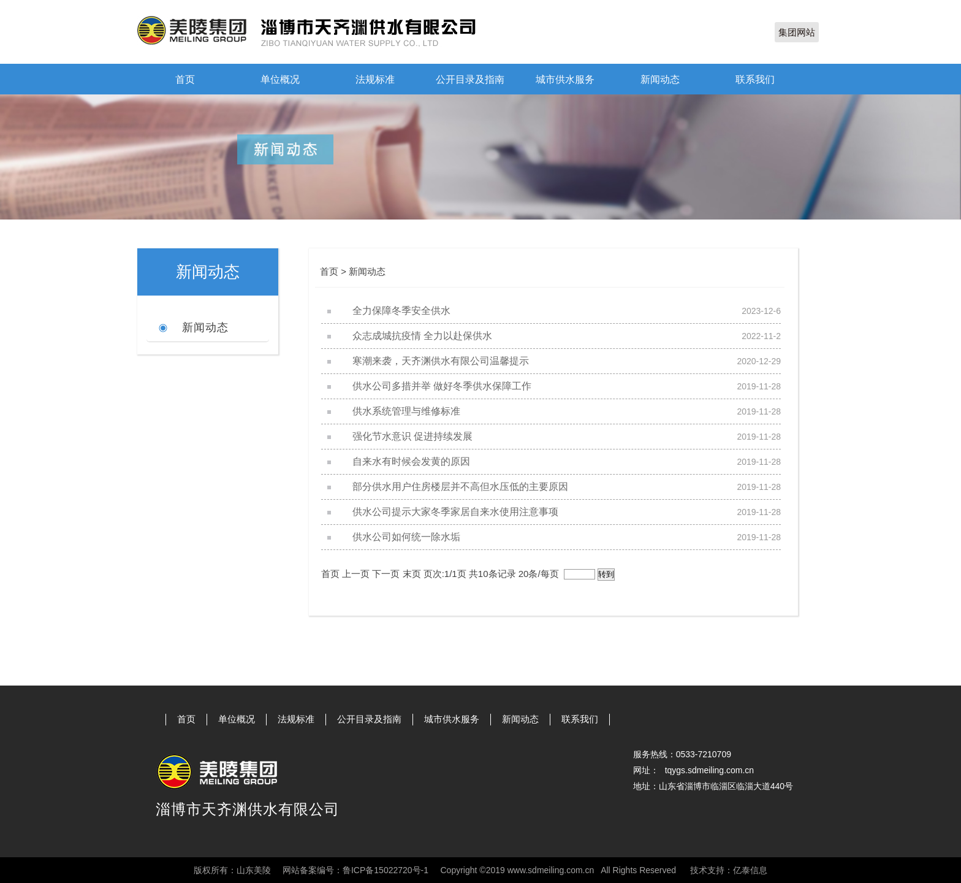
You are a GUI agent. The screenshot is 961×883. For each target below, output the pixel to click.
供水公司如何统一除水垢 (406, 537)
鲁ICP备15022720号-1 (385, 870)
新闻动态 (660, 79)
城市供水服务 (565, 79)
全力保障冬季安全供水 (401, 310)
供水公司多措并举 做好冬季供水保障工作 (441, 386)
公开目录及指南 (470, 79)
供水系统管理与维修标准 (406, 411)
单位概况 (280, 79)
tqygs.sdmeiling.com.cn (709, 770)
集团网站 (796, 32)
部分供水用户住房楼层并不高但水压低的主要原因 (460, 486)
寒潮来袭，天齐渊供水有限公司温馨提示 (440, 361)
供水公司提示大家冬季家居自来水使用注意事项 (455, 511)
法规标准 (375, 79)
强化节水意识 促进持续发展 (412, 436)
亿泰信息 (750, 870)
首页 (185, 79)
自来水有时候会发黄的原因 (411, 461)
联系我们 (755, 79)
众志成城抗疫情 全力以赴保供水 (422, 336)
